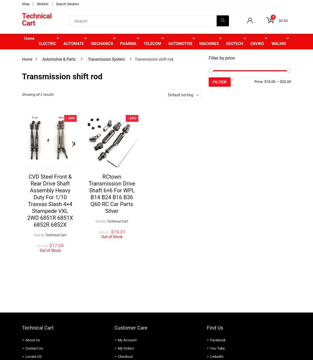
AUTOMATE (73, 43)
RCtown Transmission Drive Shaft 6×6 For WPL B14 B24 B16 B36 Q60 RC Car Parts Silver (111, 193)
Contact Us (34, 348)
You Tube (217, 348)
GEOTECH (234, 43)
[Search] (223, 20)
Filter (220, 82)
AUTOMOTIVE (180, 43)
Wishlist (42, 4)
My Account (127, 340)
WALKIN (279, 43)
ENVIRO (257, 43)
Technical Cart (55, 235)
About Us (32, 340)
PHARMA (128, 43)
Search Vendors (67, 4)
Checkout (125, 357)
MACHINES (209, 43)
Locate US (33, 357)
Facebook (217, 340)
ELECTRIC (47, 43)
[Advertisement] (250, 131)
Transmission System (106, 59)
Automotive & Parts (59, 59)
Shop (25, 4)
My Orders (126, 348)
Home (29, 38)
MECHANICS (102, 43)
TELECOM (152, 43)
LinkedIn (216, 357)
